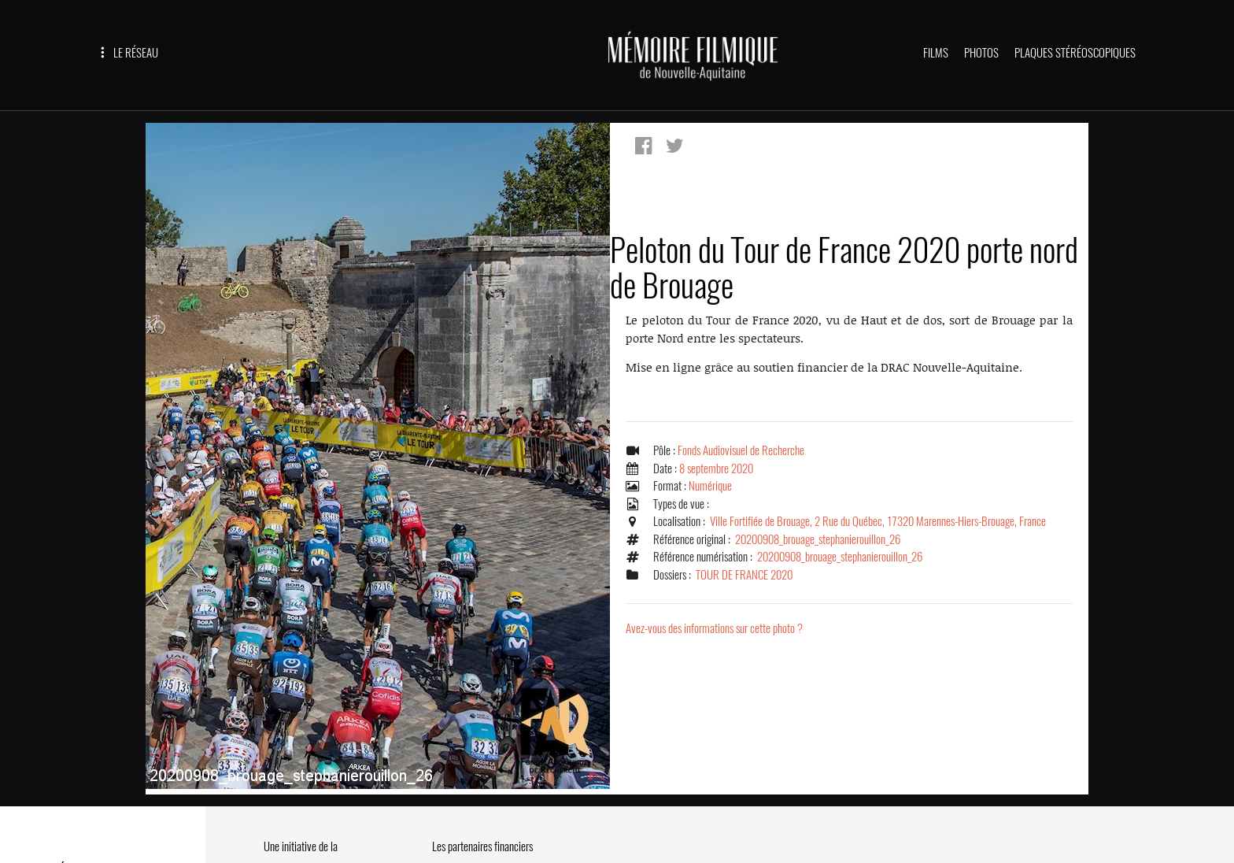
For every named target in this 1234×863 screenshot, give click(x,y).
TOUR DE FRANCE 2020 (744, 575)
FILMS (935, 53)
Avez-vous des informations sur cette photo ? (714, 628)
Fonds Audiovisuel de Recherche (741, 450)
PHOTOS (981, 53)
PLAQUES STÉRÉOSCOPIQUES (1075, 53)
